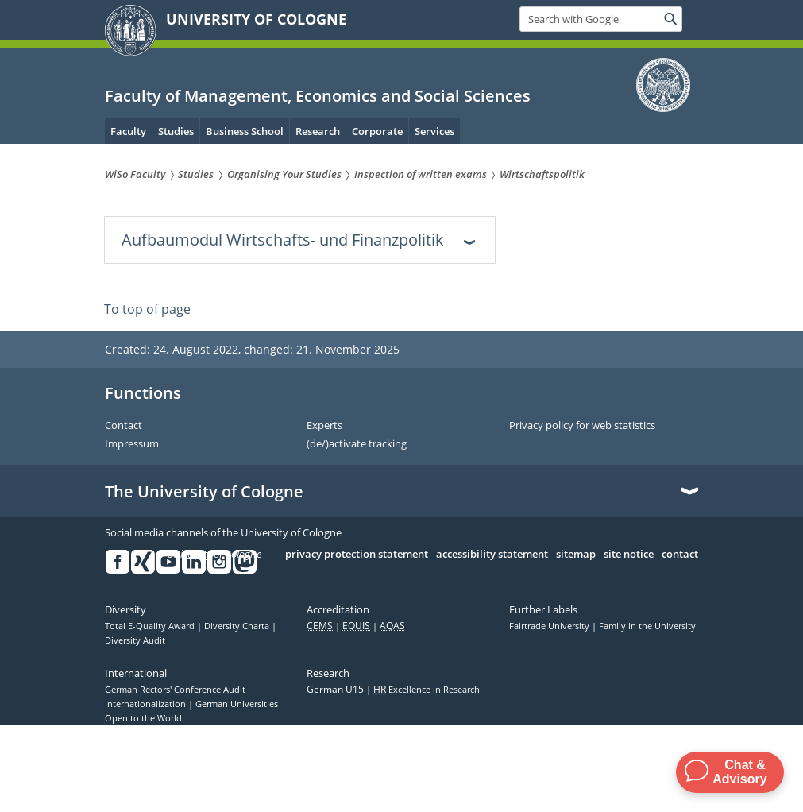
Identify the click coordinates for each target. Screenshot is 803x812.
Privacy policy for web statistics (582, 426)
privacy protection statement (356, 554)
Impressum (132, 444)
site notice (629, 554)
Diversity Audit (135, 640)
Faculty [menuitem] (128, 131)
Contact (123, 426)
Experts (324, 426)
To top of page (147, 309)
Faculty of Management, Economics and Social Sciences (318, 95)
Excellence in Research (426, 689)
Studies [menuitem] (176, 131)
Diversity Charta (238, 626)
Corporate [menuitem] (377, 131)
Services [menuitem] (434, 131)
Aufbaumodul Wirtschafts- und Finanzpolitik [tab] (283, 239)
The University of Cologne (204, 491)
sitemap (576, 554)
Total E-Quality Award (151, 626)
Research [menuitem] (317, 131)
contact (680, 554)
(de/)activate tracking (357, 444)
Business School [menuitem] (245, 131)
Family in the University (647, 626)
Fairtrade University (550, 626)
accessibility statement (492, 554)
